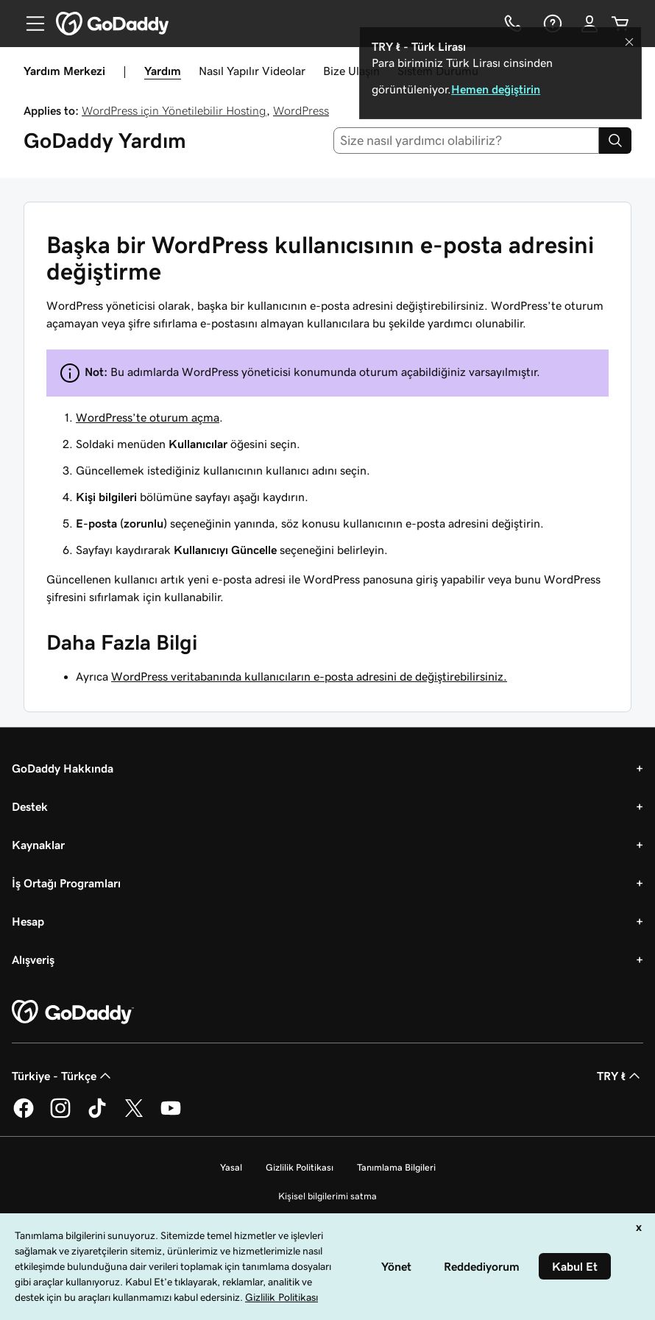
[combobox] (466, 140)
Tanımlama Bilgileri (396, 1167)
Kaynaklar (38, 845)
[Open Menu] (29, 23)
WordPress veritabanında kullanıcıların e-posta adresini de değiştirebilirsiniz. (309, 676)
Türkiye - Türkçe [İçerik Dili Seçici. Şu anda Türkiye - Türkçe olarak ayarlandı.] (63, 1076)
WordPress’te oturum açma (147, 417)
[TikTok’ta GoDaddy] (97, 1115)
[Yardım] (551, 23)
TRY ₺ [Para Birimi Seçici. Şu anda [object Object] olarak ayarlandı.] (620, 1076)
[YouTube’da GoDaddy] (171, 1115)
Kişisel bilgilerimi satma (327, 1196)
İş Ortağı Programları (66, 883)
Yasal (231, 1167)
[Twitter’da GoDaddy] (134, 1115)
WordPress (301, 110)
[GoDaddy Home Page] (73, 1012)
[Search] (615, 140)
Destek (30, 806)
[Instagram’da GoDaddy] (60, 1115)
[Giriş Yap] (589, 23)
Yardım (162, 71)
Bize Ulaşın (351, 71)
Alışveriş (33, 959)
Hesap (28, 921)
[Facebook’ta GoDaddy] (23, 1115)
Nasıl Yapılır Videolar (252, 71)
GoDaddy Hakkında (62, 768)
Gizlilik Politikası (299, 1167)
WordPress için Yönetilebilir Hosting (174, 110)
